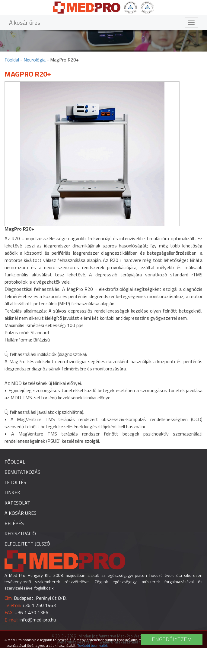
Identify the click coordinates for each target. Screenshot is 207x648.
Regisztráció (20, 533)
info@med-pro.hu (38, 619)
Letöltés (15, 482)
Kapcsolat (17, 502)
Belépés (14, 523)
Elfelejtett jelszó (27, 543)
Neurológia (35, 59)
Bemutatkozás (22, 472)
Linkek (12, 492)
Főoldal (12, 59)
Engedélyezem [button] (172, 639)
